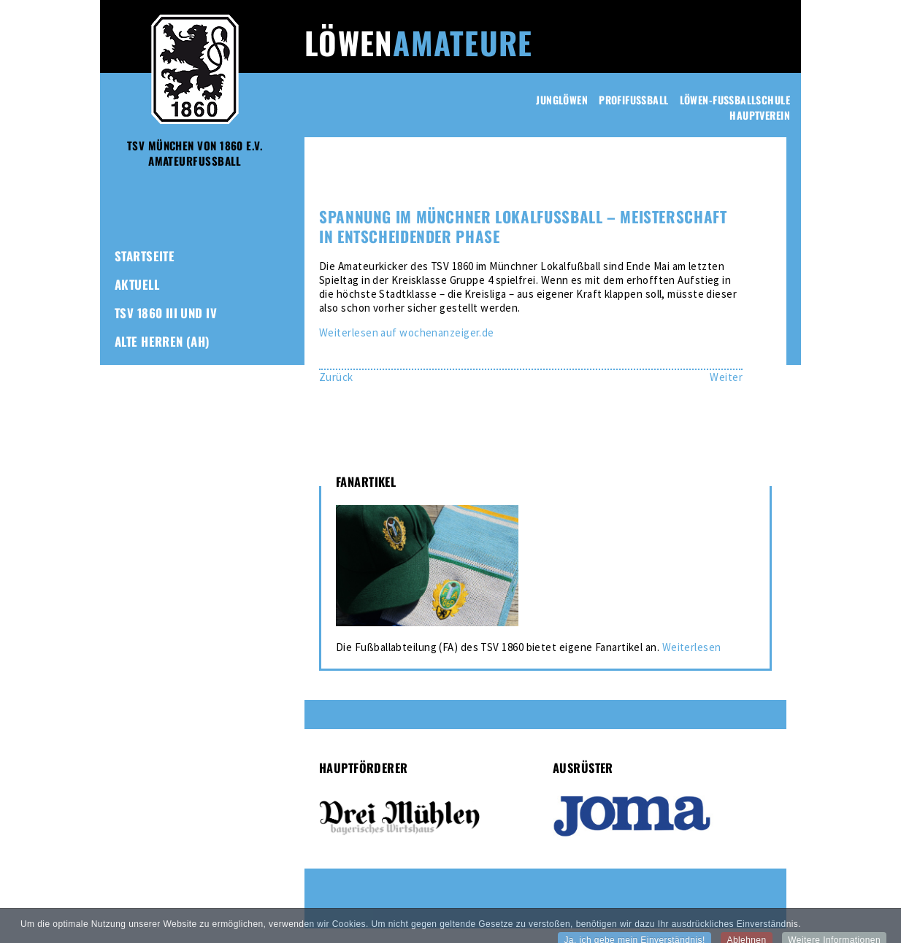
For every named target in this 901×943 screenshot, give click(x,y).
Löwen (418, 42)
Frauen (135, 370)
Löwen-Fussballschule (735, 99)
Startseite (145, 256)
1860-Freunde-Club (169, 426)
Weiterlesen (691, 647)
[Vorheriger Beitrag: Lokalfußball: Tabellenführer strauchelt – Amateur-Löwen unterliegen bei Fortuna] (336, 377)
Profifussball (633, 99)
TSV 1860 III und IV (166, 313)
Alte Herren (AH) (162, 341)
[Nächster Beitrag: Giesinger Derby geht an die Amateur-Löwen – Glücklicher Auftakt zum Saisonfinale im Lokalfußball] (726, 377)
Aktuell (137, 284)
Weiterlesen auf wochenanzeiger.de (406, 332)
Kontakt (138, 455)
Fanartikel (145, 398)
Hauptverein (759, 115)
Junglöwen (562, 99)
